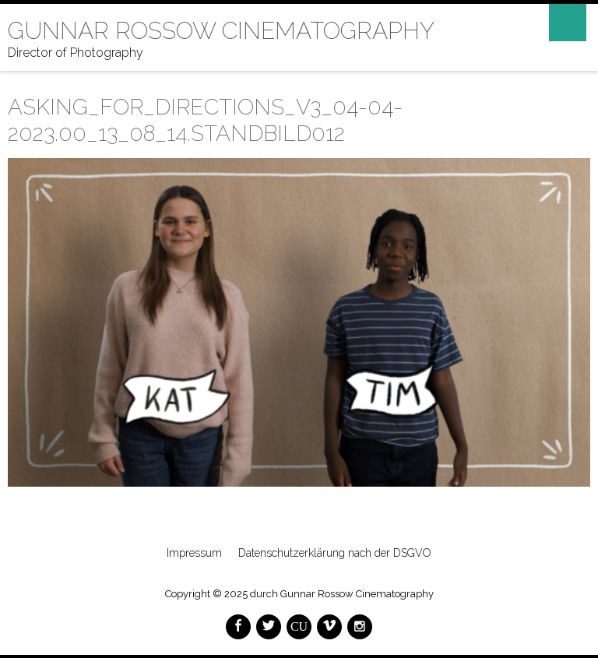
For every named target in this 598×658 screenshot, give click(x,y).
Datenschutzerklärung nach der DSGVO (334, 553)
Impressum (194, 553)
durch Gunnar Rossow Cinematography (342, 594)
